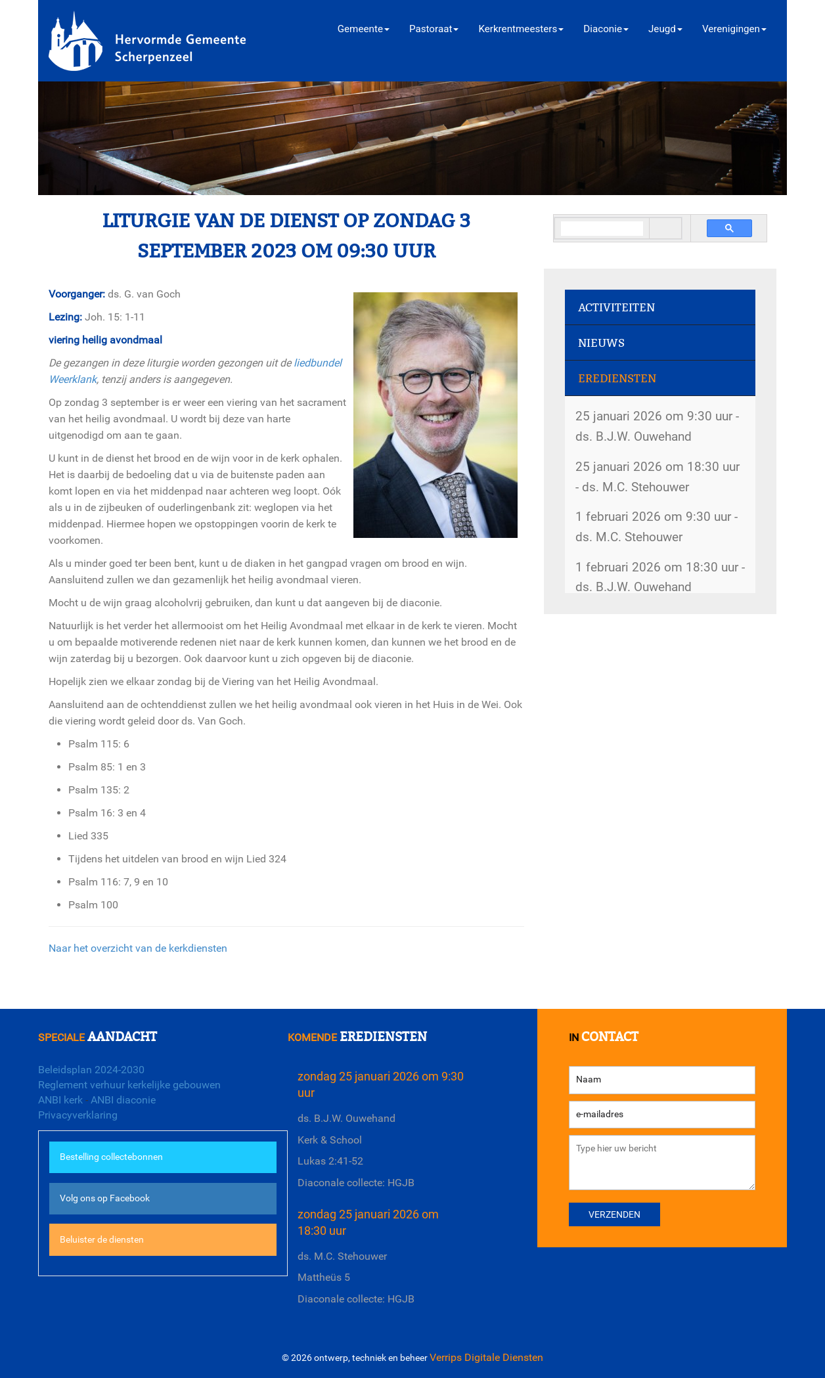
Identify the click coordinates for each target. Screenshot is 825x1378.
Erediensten (617, 379)
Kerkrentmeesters (521, 29)
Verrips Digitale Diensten (486, 1357)
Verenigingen (734, 29)
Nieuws (601, 343)
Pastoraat (433, 29)
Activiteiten (616, 308)
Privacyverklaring (78, 1115)
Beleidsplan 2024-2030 (91, 1069)
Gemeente (364, 29)
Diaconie (606, 29)
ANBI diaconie (123, 1100)
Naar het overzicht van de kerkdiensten (138, 948)
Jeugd (665, 29)
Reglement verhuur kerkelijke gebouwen (129, 1084)
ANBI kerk (60, 1100)
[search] (602, 228)
